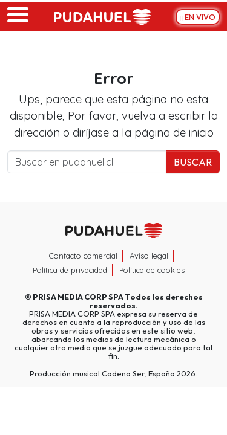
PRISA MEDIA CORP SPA (78, 296)
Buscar (193, 162)
